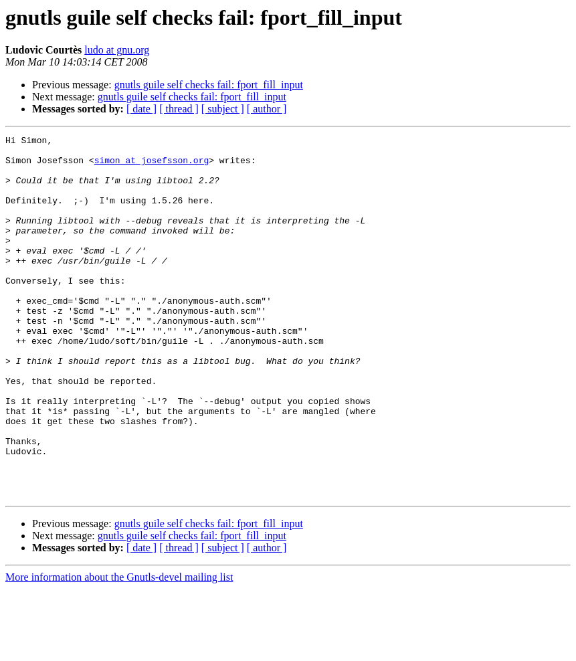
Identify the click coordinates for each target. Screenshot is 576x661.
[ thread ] (179, 108)
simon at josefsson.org (151, 166)
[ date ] (141, 108)
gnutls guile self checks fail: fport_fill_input (208, 84)
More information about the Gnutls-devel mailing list (119, 649)
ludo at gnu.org (116, 50)
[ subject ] (222, 108)
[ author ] (267, 108)
